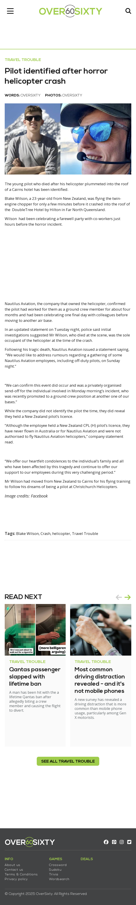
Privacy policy (18, 876)
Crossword (60, 862)
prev (116, 634)
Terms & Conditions (23, 872)
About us (14, 862)
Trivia (55, 872)
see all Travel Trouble (68, 798)
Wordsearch (61, 876)
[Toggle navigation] (12, 12)
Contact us (16, 867)
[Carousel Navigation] (121, 634)
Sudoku (57, 867)
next (125, 634)
